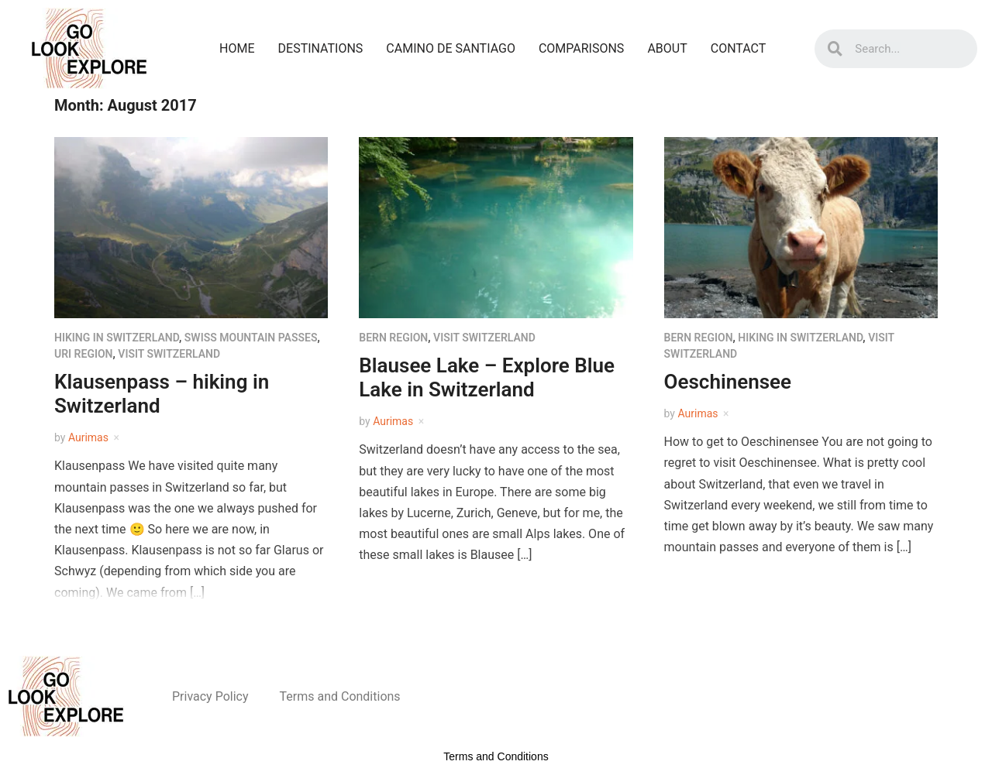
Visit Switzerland (169, 354)
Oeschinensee (728, 381)
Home (236, 48)
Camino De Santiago (450, 48)
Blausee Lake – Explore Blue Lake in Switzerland (487, 377)
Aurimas (88, 437)
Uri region (83, 354)
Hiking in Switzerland (116, 337)
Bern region (393, 337)
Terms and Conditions (340, 696)
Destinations (320, 48)
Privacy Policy (210, 696)
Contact (738, 48)
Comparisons (581, 48)
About (667, 48)
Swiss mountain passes (251, 337)
